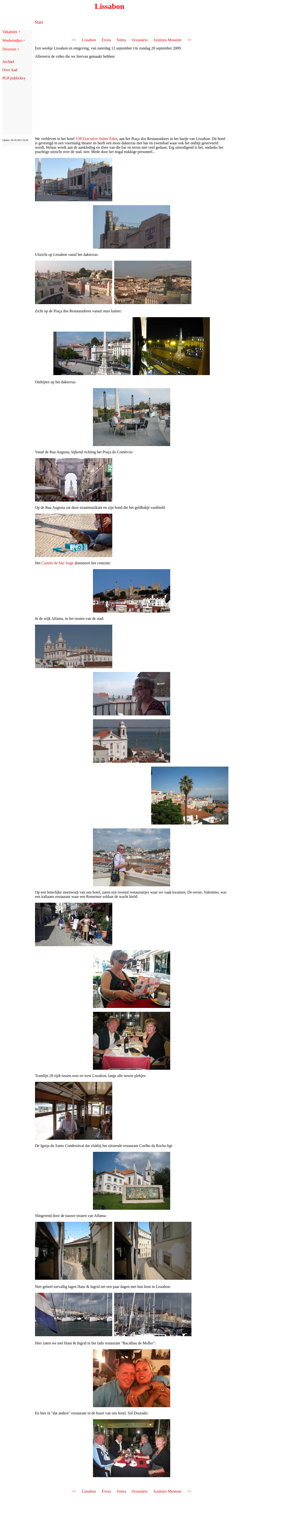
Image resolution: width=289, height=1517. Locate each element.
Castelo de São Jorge (58, 563)
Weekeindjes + (13, 40)
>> (189, 40)
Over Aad (9, 70)
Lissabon (89, 40)
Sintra (121, 40)
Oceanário (140, 40)
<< (74, 40)
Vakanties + (11, 32)
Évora (106, 40)
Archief (8, 62)
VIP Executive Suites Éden (96, 139)
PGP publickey (14, 78)
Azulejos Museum (167, 40)
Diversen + (11, 49)
